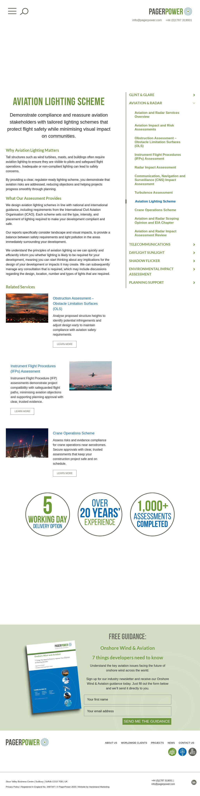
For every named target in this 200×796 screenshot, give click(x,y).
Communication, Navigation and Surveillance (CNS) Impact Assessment (160, 180)
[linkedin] (193, 782)
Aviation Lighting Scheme (155, 201)
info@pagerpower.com (147, 20)
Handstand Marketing (99, 787)
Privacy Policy (12, 787)
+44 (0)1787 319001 (178, 20)
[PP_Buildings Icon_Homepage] (192, 749)
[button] (162, 94)
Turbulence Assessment (154, 192)
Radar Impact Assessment (155, 167)
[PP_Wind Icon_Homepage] (182, 749)
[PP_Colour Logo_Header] (170, 9)
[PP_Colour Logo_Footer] (27, 740)
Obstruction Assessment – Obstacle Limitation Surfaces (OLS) (157, 142)
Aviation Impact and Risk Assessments (154, 127)
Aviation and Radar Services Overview (157, 115)
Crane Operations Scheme (155, 210)
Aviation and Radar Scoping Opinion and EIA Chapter (157, 220)
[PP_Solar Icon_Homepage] (172, 749)
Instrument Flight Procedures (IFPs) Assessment (158, 156)
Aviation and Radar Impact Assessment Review (155, 233)
